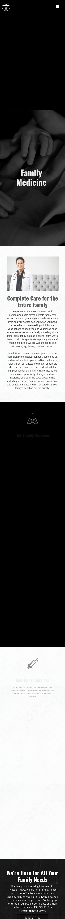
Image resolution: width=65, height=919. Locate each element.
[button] (57, 6)
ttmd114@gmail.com (32, 910)
